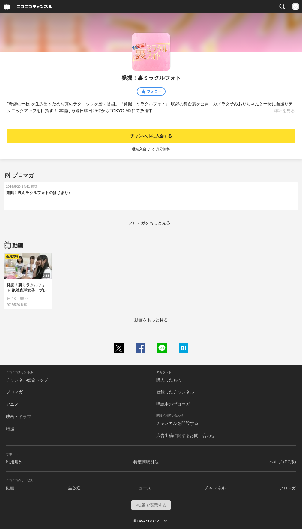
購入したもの (168, 380)
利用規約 (14, 461)
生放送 (74, 488)
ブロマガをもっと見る (149, 222)
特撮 (10, 428)
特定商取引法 (146, 461)
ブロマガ (14, 392)
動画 (10, 488)
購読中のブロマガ (173, 404)
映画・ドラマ (18, 416)
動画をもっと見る (151, 320)
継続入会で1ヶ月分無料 (151, 149)
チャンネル (215, 488)
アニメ (12, 404)
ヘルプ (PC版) (282, 461)
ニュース (142, 488)
